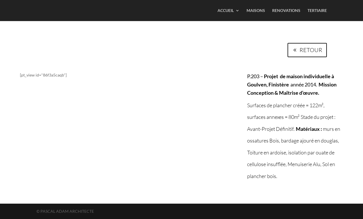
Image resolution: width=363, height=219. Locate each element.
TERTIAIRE (317, 11)
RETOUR (311, 49)
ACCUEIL (226, 11)
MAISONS (256, 11)
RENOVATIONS (286, 11)
